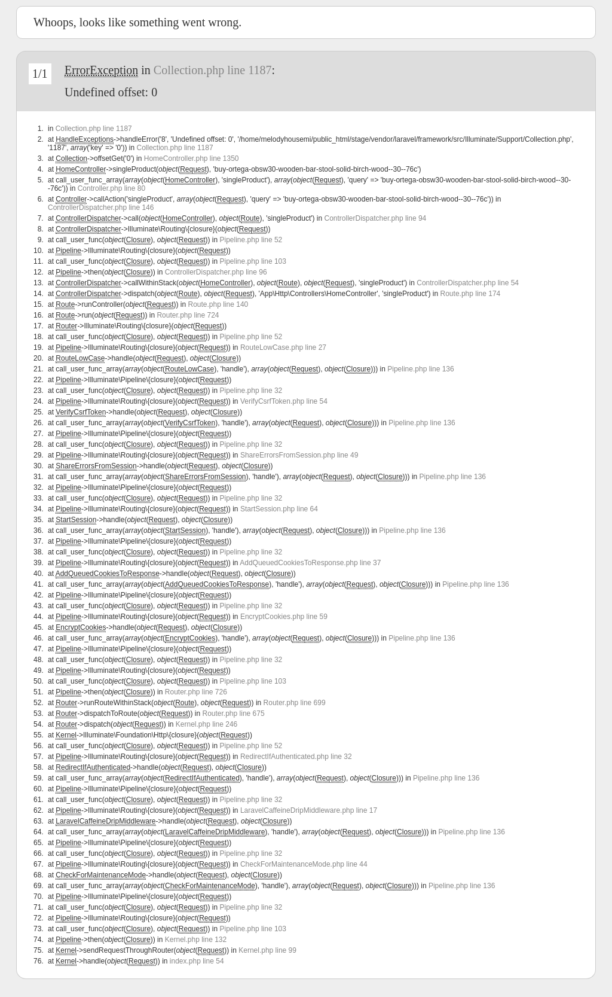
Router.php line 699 (295, 703)
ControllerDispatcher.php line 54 (468, 283)
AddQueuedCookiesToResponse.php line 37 (310, 563)
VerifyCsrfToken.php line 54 (284, 401)
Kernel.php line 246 (206, 724)
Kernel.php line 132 (196, 939)
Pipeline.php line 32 (251, 390)
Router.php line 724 (188, 315)
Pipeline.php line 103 (253, 261)
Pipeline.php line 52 (251, 240)
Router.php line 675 (234, 713)
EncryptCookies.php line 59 (284, 616)
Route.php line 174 (470, 293)
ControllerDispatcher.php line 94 (376, 218)
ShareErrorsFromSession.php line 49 (299, 455)
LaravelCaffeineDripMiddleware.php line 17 (308, 810)
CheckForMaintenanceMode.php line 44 (304, 864)
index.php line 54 (197, 961)
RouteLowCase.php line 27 (283, 347)
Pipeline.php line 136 (420, 369)
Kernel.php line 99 (267, 950)
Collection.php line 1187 (213, 70)
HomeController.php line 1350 (191, 158)
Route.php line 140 (218, 304)
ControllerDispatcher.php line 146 (101, 207)
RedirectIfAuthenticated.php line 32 (296, 756)
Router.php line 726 (196, 692)
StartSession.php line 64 (279, 509)
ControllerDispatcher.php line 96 (216, 272)
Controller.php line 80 (111, 188)
